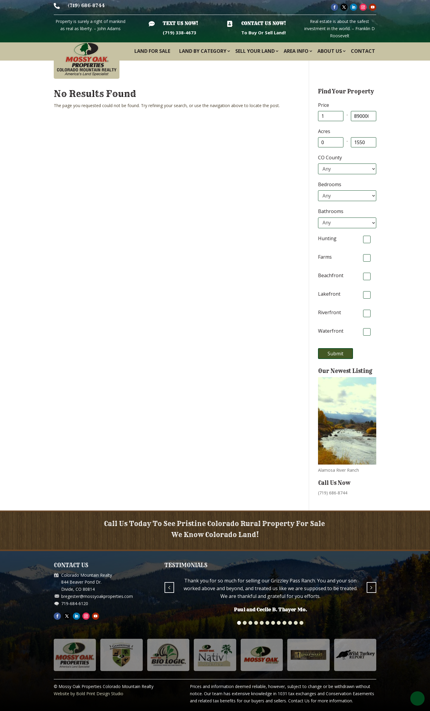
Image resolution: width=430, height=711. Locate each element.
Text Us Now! (180, 23)
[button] (239, 623)
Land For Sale (152, 51)
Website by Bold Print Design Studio (88, 693)
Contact (363, 51)
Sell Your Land (255, 51)
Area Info (296, 51)
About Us (329, 51)
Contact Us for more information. (320, 701)
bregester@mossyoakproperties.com (97, 596)
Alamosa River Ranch (338, 470)
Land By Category (202, 51)
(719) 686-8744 (86, 5)
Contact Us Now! (263, 23)
